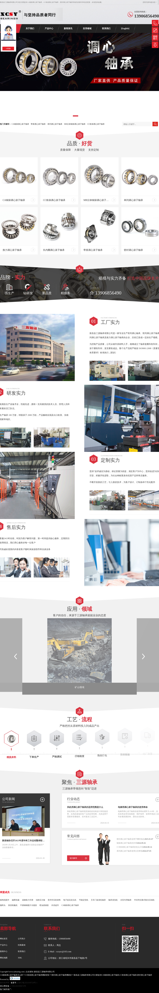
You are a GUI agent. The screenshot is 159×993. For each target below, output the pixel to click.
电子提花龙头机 (69, 896)
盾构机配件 (4, 896)
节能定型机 (83, 896)
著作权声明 (4, 983)
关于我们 (30, 28)
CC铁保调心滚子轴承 (96, 124)
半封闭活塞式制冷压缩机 (144, 896)
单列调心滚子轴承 (54, 124)
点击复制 (29, 972)
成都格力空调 (27, 896)
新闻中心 (3, 951)
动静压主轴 (40, 896)
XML (20, 958)
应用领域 (87, 28)
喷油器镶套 (44, 902)
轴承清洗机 (113, 896)
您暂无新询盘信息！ (150, 2)
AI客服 (8, 48)
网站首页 (3, 939)
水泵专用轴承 (125, 896)
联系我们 (106, 28)
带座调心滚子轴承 (38, 124)
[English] (125, 28)
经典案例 (21, 945)
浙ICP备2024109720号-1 (27, 983)
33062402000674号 (18, 986)
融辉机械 (15, 896)
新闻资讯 (68, 28)
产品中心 (49, 28)
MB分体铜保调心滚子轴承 (74, 124)
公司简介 (21, 939)
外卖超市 (55, 902)
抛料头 (3, 902)
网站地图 (3, 958)
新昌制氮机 (12, 902)
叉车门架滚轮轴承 (98, 896)
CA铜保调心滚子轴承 (34, 2)
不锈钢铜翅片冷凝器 (28, 902)
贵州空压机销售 (54, 896)
